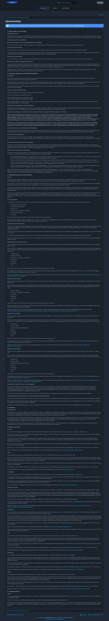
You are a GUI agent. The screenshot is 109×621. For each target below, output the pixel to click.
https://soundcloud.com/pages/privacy (62, 526)
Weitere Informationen (78, 25)
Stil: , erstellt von (54, 619)
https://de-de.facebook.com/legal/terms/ (17, 276)
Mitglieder (65, 8)
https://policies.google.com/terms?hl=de (17, 311)
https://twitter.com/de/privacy (14, 346)
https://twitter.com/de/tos (81, 345)
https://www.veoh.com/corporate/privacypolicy (72, 550)
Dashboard (43, 8)
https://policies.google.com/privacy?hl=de (67, 311)
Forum (55, 8)
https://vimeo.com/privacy (67, 469)
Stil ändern (84, 615)
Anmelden (100, 2)
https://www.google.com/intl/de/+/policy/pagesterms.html (41, 311)
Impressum (21, 614)
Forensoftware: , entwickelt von (54, 617)
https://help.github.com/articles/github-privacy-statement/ (27, 381)
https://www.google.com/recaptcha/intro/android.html (20, 507)
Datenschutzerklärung (12, 614)
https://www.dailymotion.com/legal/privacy (74, 569)
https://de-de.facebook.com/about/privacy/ (89, 274)
